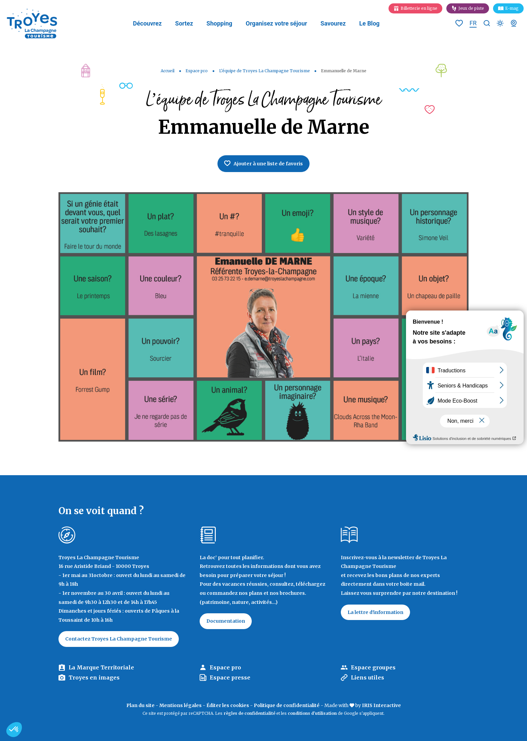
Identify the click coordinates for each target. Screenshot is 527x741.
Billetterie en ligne (419, 8)
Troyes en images (94, 677)
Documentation (225, 621)
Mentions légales (180, 705)
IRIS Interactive (381, 705)
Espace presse (230, 677)
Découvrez (147, 23)
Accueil (167, 70)
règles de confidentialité (249, 713)
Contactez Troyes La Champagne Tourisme (118, 639)
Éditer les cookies (227, 705)
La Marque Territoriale (101, 667)
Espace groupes (373, 667)
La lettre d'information (375, 612)
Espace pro (197, 70)
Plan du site (140, 705)
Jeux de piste (471, 8)
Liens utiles (367, 677)
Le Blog (369, 23)
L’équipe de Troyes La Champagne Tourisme (264, 70)
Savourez (333, 23)
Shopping (219, 23)
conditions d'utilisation (312, 713)
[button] (14, 730)
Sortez (184, 23)
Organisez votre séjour (276, 23)
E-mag (512, 8)
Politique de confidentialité (287, 705)
